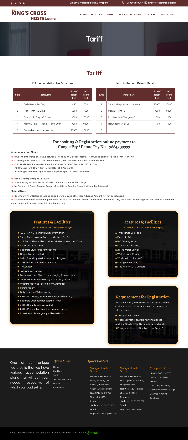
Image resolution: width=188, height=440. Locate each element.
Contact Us (166, 14)
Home (83, 14)
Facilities (96, 14)
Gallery (150, 14)
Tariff (109, 14)
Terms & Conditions (129, 14)
